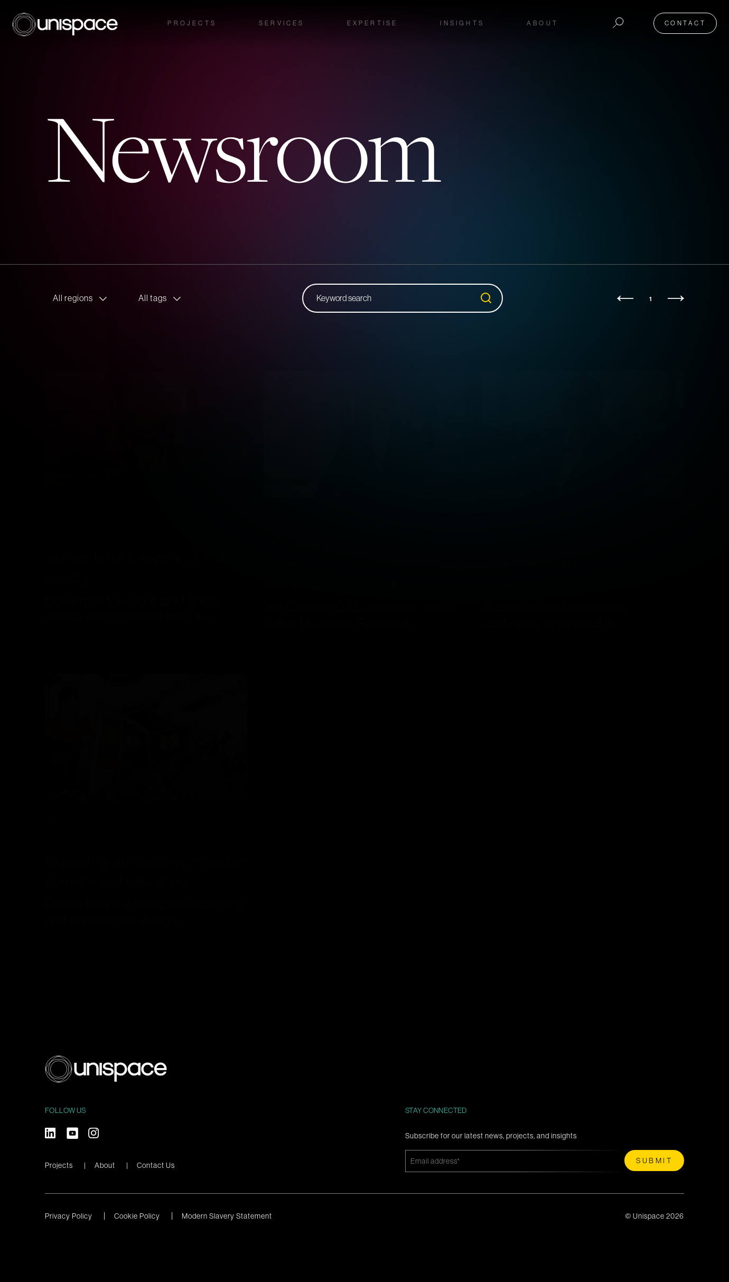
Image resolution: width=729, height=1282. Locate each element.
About (105, 1203)
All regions (73, 298)
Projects (192, 22)
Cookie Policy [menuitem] (137, 1254)
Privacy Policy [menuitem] (68, 1254)
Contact (689, 22)
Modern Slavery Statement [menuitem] (227, 1254)
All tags (152, 298)
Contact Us (156, 1203)
